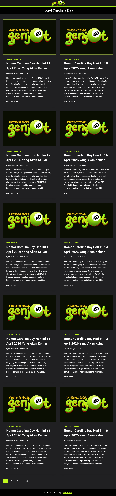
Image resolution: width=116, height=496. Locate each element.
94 (26, 481)
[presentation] (29, 37)
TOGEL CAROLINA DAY (13, 59)
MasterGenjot (13, 73)
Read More (12, 101)
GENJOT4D (67, 492)
